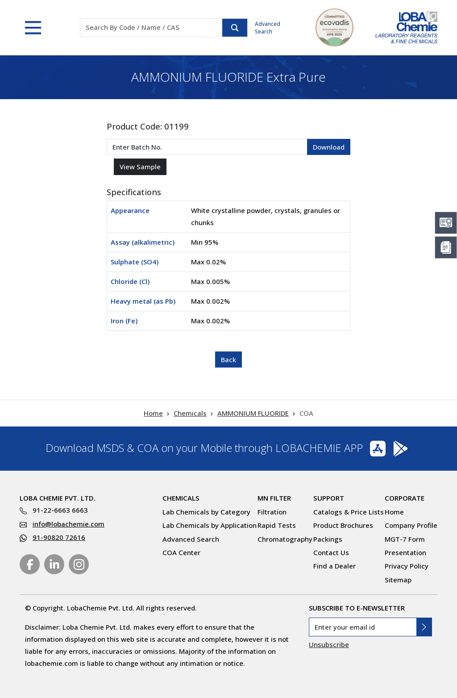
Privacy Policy (406, 565)
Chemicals (190, 413)
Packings (327, 539)
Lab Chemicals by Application (209, 525)
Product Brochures (343, 525)
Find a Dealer (334, 565)
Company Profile (411, 525)
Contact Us (331, 552)
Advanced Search (267, 27)
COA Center (181, 552)
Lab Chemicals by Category (206, 511)
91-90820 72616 (59, 537)
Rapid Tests (277, 525)
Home (153, 413)
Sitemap (398, 579)
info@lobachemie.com (68, 523)
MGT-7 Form (405, 539)
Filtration (272, 511)
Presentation (405, 552)
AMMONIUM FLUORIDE (253, 413)
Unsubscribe (329, 644)
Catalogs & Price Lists (348, 511)
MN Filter (274, 497)
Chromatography (285, 539)
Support (328, 497)
